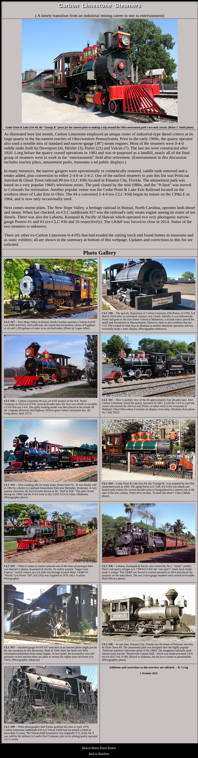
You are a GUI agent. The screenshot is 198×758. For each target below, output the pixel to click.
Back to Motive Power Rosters (99, 747)
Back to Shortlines (99, 753)
